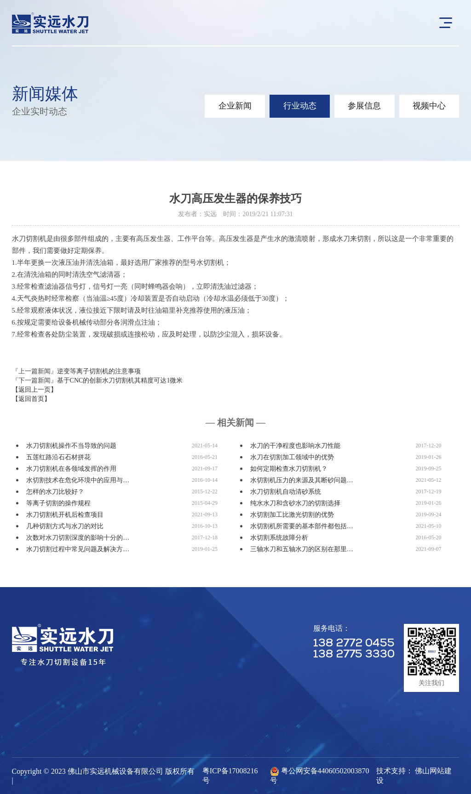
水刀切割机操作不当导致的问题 (71, 445)
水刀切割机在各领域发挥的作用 (71, 468)
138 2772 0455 (354, 643)
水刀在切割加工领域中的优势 (292, 457)
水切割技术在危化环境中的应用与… (77, 480)
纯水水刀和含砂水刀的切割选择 (295, 503)
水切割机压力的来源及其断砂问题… (301, 480)
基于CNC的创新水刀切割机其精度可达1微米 (120, 380)
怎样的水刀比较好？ (55, 491)
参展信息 (363, 106)
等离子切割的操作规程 (58, 503)
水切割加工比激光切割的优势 (292, 514)
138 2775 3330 (354, 654)
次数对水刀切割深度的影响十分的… (77, 537)
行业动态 (298, 106)
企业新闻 (232, 106)
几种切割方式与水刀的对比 (64, 526)
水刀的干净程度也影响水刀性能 (295, 445)
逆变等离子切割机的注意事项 (99, 371)
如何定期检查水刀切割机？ (288, 468)
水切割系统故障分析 (279, 537)
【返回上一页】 (34, 389)
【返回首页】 (31, 398)
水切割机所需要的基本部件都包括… (301, 526)
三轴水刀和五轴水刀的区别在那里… (301, 549)
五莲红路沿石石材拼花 (58, 457)
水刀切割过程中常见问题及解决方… (77, 549)
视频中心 (428, 106)
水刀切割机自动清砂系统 (285, 491)
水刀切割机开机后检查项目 (64, 514)
